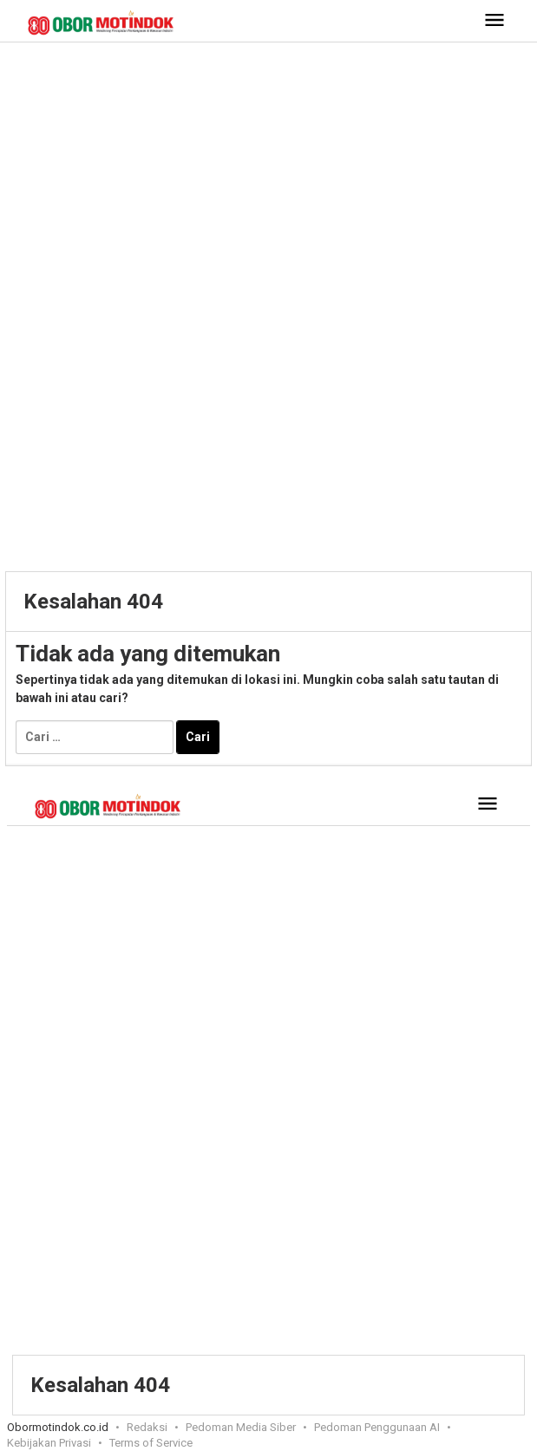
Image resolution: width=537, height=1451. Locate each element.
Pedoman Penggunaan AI (377, 1427)
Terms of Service (151, 1442)
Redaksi (147, 1427)
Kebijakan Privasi (49, 1442)
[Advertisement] (268, 181)
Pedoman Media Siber (241, 1427)
